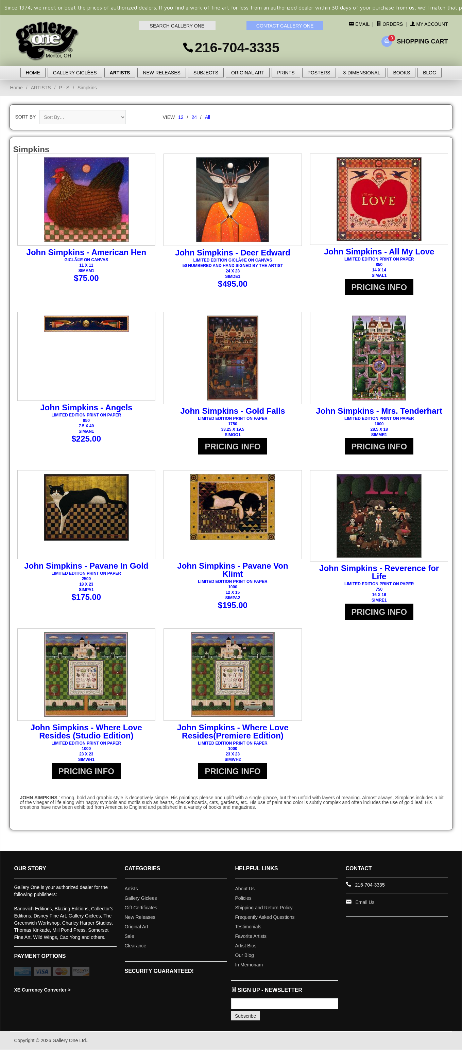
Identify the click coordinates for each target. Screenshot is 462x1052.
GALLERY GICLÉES (75, 72)
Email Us (365, 904)
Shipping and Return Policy (264, 910)
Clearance (136, 948)
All (207, 117)
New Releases (140, 919)
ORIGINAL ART (247, 72)
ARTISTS (120, 72)
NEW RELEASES (161, 72)
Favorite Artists (251, 938)
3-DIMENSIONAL (361, 72)
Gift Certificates (141, 910)
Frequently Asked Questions (265, 919)
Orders (390, 24)
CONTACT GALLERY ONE (285, 26)
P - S (64, 87)
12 (181, 117)
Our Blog (244, 957)
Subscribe (245, 1018)
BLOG (429, 72)
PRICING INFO (379, 287)
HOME (33, 72)
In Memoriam (249, 967)
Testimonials (248, 929)
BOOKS (401, 72)
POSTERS (319, 72)
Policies (243, 900)
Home (16, 87)
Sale (129, 938)
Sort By (25, 117)
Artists (131, 891)
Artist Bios (246, 948)
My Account (429, 24)
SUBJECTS (205, 72)
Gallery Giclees (141, 900)
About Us (245, 891)
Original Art (136, 929)
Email (361, 24)
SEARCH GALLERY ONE (177, 26)
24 (194, 117)
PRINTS (285, 72)
